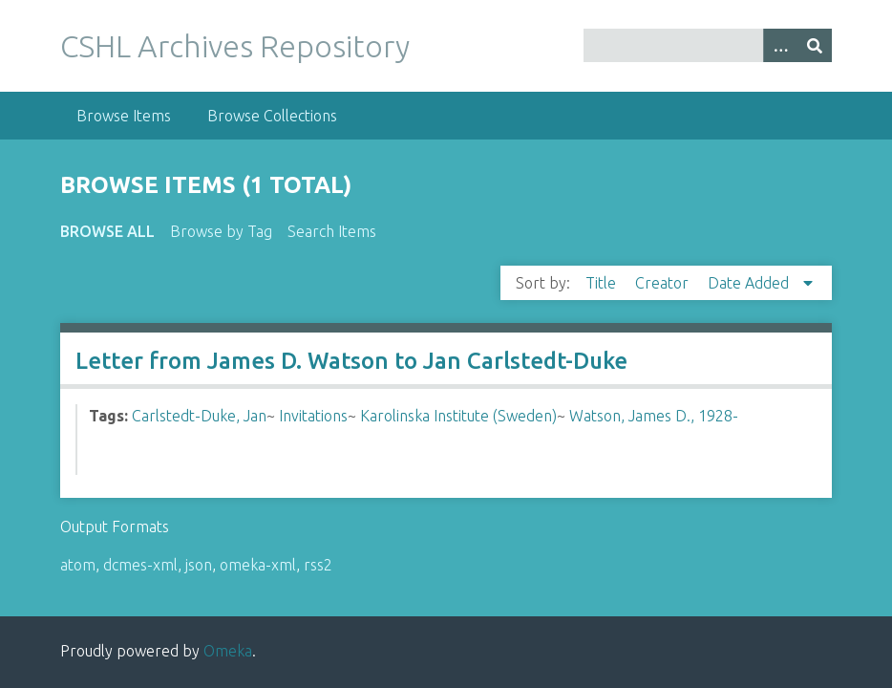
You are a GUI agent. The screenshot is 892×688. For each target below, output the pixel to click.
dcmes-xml (140, 564)
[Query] (708, 45)
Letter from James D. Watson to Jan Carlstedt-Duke (351, 361)
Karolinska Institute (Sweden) (458, 415)
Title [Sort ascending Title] (602, 282)
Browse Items (123, 115)
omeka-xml (258, 564)
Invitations (313, 415)
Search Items (331, 231)
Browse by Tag (221, 231)
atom (78, 564)
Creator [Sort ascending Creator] (663, 282)
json (198, 564)
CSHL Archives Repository (235, 46)
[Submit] (814, 45)
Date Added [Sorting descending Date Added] (750, 282)
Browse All (107, 231)
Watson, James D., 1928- (653, 415)
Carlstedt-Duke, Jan (199, 415)
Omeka (227, 650)
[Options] (780, 45)
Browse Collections (272, 115)
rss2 (318, 564)
